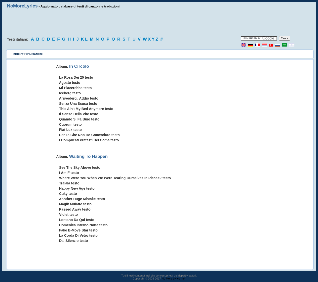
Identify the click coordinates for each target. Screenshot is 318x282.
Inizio (16, 53)
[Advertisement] (159, 22)
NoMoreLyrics (22, 5)
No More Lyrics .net (173, 278)
